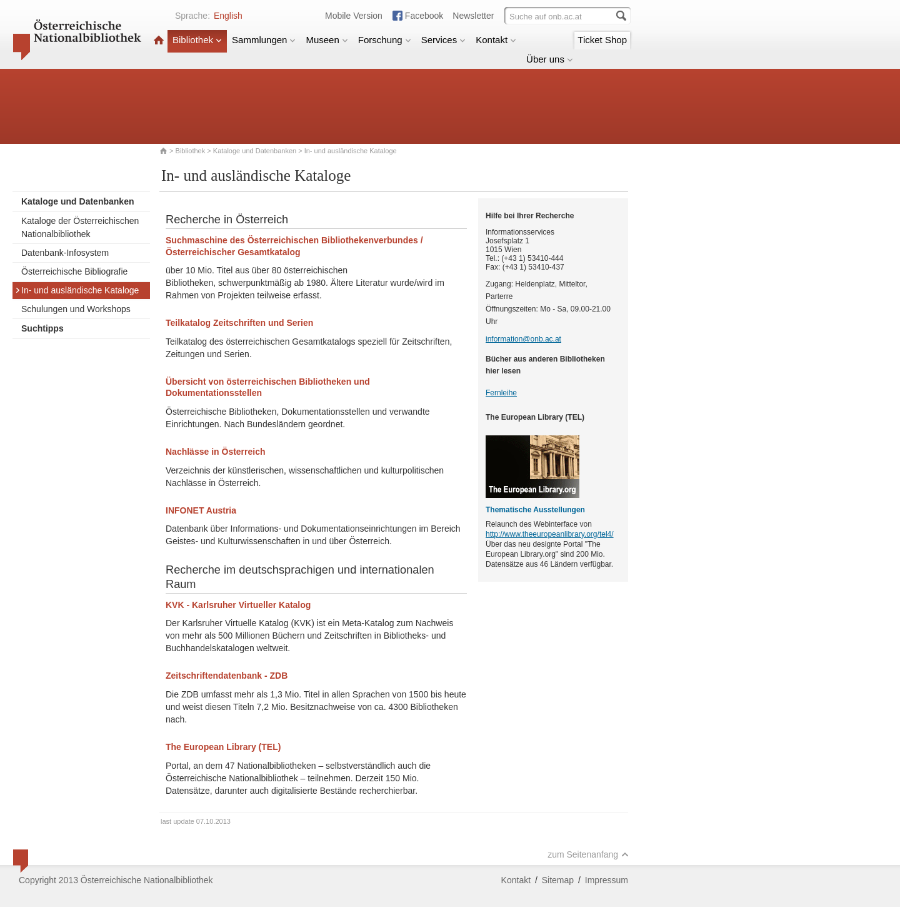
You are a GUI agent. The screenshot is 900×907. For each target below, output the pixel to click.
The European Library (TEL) (223, 747)
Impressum (606, 880)
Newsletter (473, 16)
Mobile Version (353, 16)
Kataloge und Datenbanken (254, 151)
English (228, 16)
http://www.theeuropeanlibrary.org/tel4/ (550, 534)
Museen (327, 39)
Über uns (549, 59)
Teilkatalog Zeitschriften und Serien (239, 323)
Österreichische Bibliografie (74, 271)
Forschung (384, 39)
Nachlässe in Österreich (216, 452)
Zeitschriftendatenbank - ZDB (227, 676)
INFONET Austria (201, 510)
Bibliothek (197, 39)
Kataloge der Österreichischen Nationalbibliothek (80, 227)
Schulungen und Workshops (76, 309)
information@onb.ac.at (523, 339)
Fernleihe (501, 392)
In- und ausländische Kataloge (77, 290)
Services (443, 39)
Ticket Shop (602, 39)
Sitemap (558, 880)
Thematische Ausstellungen (535, 509)
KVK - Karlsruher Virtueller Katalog (238, 605)
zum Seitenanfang (588, 854)
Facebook (424, 16)
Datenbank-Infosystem (65, 253)
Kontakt (496, 39)
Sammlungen (264, 39)
